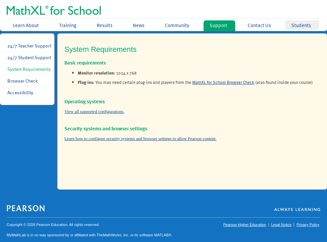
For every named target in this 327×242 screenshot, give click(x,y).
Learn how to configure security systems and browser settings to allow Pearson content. (140, 138)
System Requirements (29, 69)
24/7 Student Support (29, 57)
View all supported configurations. (94, 111)
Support (218, 25)
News (138, 25)
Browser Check (22, 81)
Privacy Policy (308, 225)
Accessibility (20, 93)
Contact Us (259, 25)
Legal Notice (281, 225)
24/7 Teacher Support (29, 46)
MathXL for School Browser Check (223, 82)
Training (67, 25)
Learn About (26, 25)
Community (177, 25)
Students (301, 25)
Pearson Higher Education (244, 225)
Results (104, 25)
